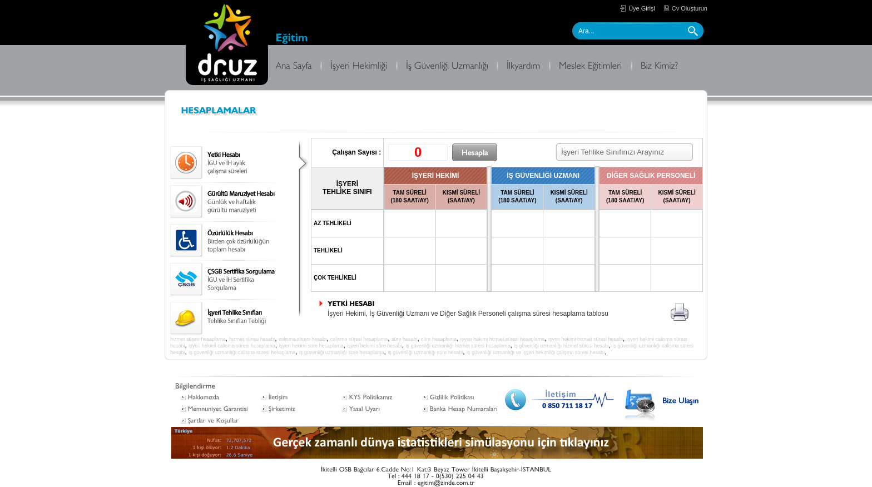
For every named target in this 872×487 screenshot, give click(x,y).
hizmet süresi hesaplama (198, 339)
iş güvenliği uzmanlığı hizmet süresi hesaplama (457, 346)
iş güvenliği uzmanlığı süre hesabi (425, 352)
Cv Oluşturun (689, 8)
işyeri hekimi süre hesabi (374, 346)
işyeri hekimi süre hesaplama (311, 346)
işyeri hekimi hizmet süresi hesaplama (502, 339)
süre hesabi (405, 339)
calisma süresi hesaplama (359, 339)
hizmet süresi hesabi (252, 339)
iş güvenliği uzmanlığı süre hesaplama (341, 352)
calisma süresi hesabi (302, 339)
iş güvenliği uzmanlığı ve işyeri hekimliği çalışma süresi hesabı (536, 352)
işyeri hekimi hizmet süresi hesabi (585, 339)
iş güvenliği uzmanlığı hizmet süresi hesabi (561, 346)
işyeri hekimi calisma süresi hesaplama (232, 346)
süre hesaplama (439, 339)
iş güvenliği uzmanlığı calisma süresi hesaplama (242, 352)
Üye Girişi (641, 8)
